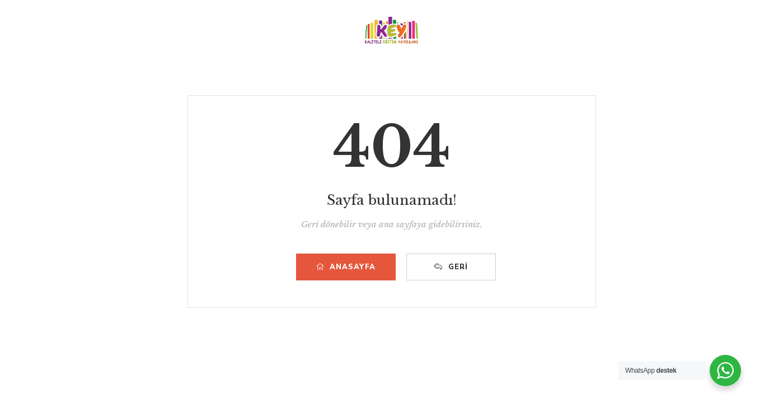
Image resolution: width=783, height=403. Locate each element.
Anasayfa (346, 267)
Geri (451, 267)
